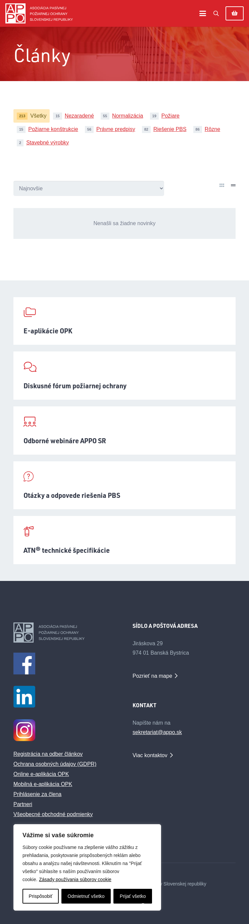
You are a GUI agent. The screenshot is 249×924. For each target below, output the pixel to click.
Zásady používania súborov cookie (75, 879)
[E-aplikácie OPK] (124, 321)
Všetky (38, 116)
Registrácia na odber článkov (48, 754)
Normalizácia (127, 116)
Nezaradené (79, 116)
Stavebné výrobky (47, 142)
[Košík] (234, 13)
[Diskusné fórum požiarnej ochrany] (124, 375)
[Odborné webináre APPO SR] (124, 430)
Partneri (22, 804)
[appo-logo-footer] (64, 632)
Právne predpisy (115, 129)
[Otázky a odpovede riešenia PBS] (124, 485)
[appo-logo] (39, 13)
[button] (202, 13)
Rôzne (212, 129)
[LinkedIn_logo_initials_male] (64, 697)
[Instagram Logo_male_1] (64, 730)
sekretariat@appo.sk (157, 732)
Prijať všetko (133, 896)
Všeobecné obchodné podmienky (53, 814)
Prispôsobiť (41, 896)
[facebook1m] (64, 663)
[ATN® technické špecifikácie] (124, 540)
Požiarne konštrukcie (53, 129)
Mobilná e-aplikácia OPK (42, 784)
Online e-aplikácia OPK (41, 774)
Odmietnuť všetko (85, 896)
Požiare (170, 116)
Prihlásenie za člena (37, 794)
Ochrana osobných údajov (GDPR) (54, 764)
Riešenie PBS (170, 129)
